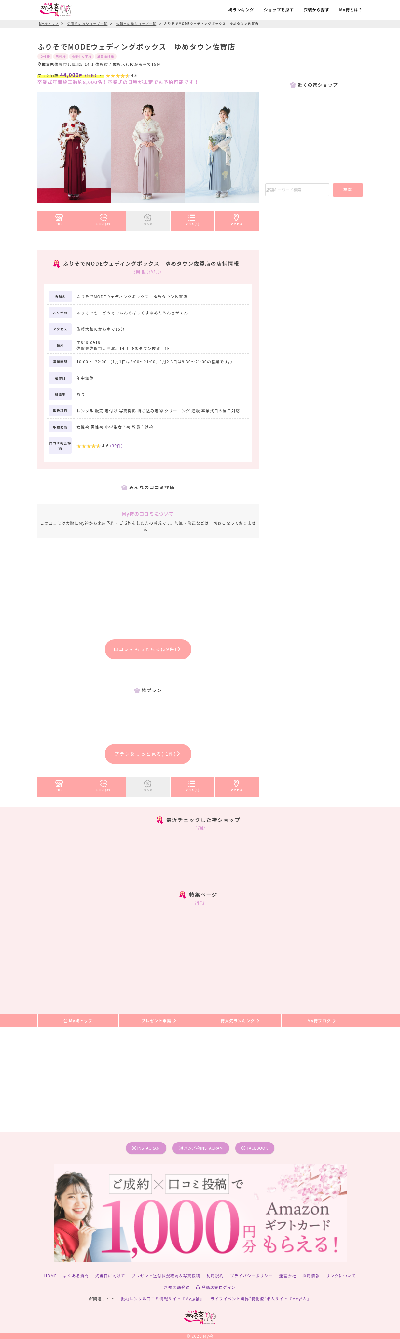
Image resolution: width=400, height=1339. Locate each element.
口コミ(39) (104, 218)
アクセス (236, 218)
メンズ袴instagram (201, 1148)
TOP (59, 218)
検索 (347, 189)
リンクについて (341, 1275)
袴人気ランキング (240, 1020)
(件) (116, 445)
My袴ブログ (321, 1020)
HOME (50, 1275)
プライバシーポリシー (251, 1275)
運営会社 (287, 1275)
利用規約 (215, 1275)
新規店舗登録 (177, 1287)
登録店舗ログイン (216, 1287)
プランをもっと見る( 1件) (148, 753)
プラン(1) (192, 218)
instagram (146, 1148)
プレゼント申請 (159, 1020)
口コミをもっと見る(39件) (148, 649)
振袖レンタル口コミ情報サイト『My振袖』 (162, 1298)
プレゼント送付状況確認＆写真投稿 (165, 1275)
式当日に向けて (110, 1275)
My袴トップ (77, 1020)
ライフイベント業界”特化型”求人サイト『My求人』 (261, 1298)
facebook (254, 1148)
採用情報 (311, 1275)
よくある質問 (76, 1275)
